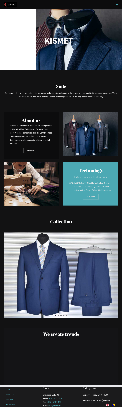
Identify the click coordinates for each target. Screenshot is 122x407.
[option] (113, 405)
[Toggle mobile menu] (117, 4)
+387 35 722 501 (56, 398)
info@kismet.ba (54, 406)
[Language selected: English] (111, 404)
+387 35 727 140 (54, 402)
